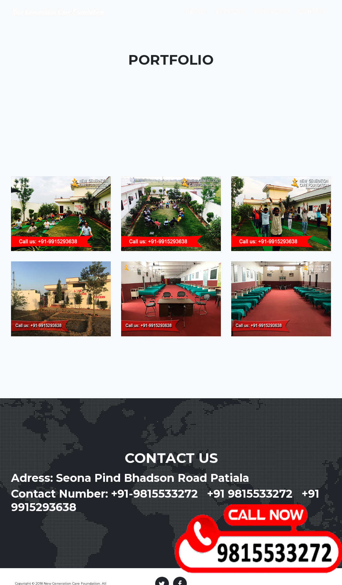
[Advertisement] (171, 125)
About (196, 17)
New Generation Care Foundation (75, 18)
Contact (312, 17)
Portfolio (271, 17)
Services (230, 17)
